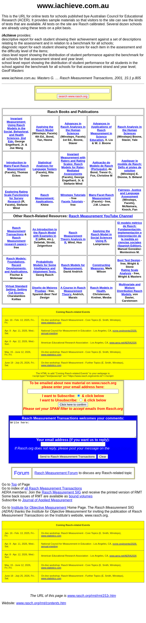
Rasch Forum (121, 451)
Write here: (74, 430)
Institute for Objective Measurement (39, 511)
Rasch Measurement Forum (56, 476)
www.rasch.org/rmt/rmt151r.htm (91, 599)
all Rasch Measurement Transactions (53, 491)
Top (14, 488)
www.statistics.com (51, 322)
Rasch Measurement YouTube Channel (101, 216)
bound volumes (81, 499)
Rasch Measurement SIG (61, 495)
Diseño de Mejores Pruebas (44, 289)
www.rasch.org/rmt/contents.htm (41, 606)
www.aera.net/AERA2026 (122, 342)
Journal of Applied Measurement (47, 503)
